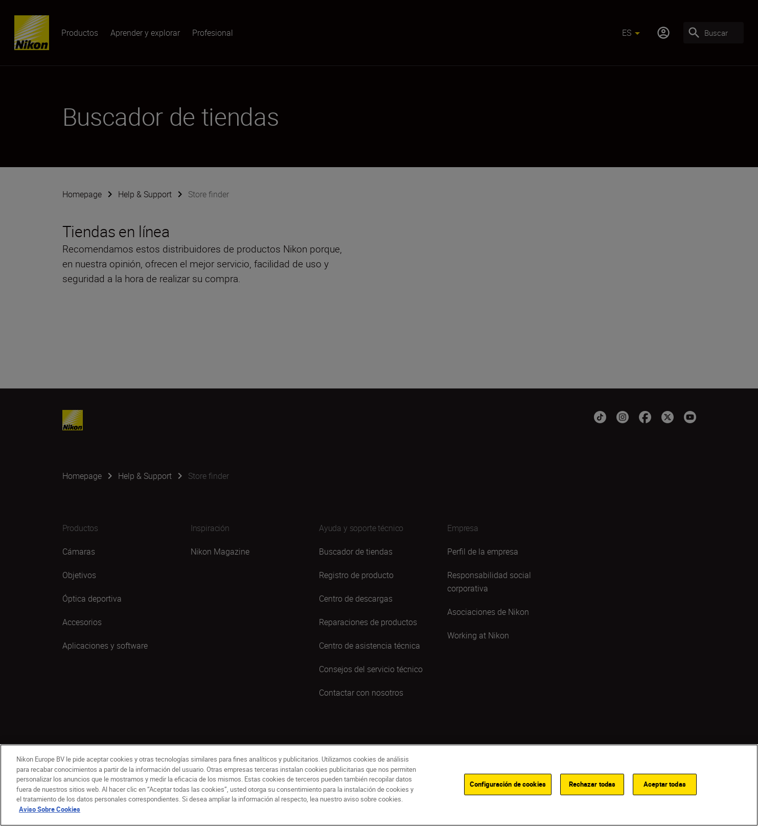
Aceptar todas (665, 797)
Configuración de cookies (508, 797)
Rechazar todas (592, 797)
